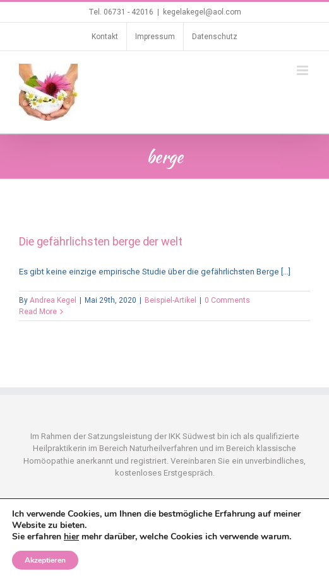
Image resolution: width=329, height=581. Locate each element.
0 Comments (227, 300)
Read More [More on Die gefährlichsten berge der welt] (38, 311)
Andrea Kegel (53, 300)
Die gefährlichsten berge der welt (100, 241)
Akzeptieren (45, 560)
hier (71, 537)
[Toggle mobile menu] (303, 70)
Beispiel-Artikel (170, 300)
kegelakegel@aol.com (202, 12)
